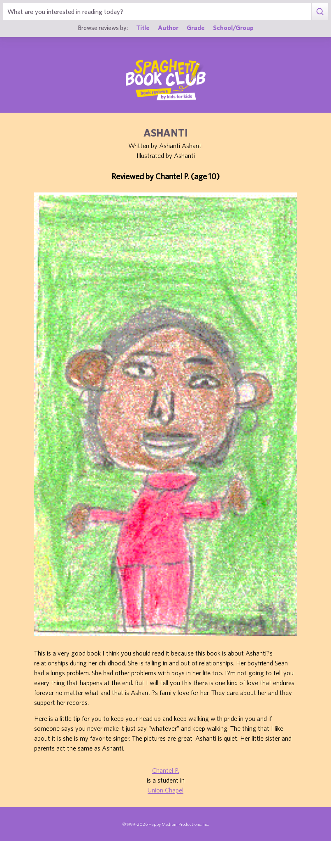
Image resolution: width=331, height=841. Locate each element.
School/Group (233, 27)
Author (168, 27)
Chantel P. (165, 770)
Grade (196, 27)
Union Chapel (165, 790)
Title (143, 27)
